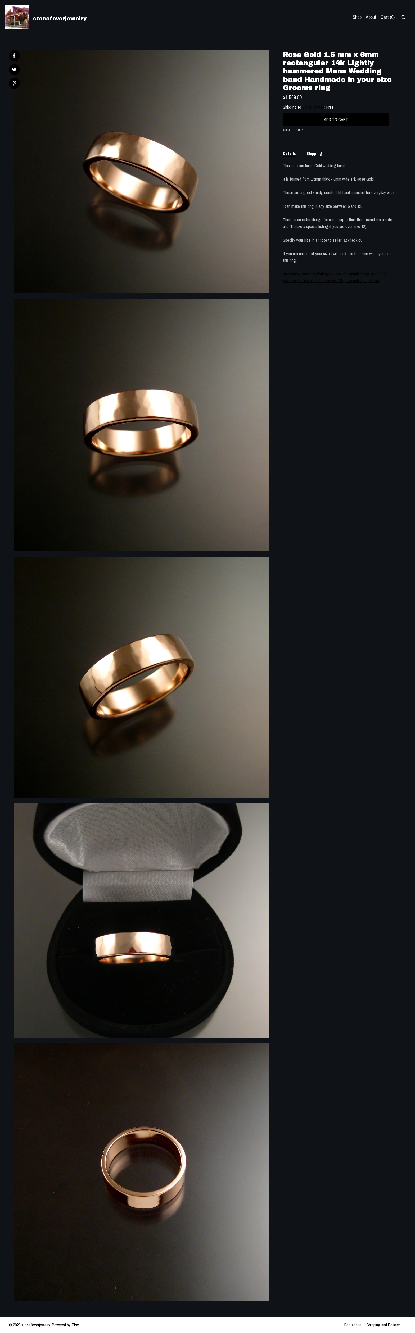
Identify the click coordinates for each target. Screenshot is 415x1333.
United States (313, 107)
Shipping (314, 153)
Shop (357, 17)
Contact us (353, 1325)
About (371, 17)
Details (289, 153)
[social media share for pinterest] (14, 84)
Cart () (388, 17)
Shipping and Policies (384, 1325)
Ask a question (293, 130)
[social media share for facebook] (14, 56)
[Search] (403, 18)
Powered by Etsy (65, 1325)
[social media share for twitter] (14, 70)
